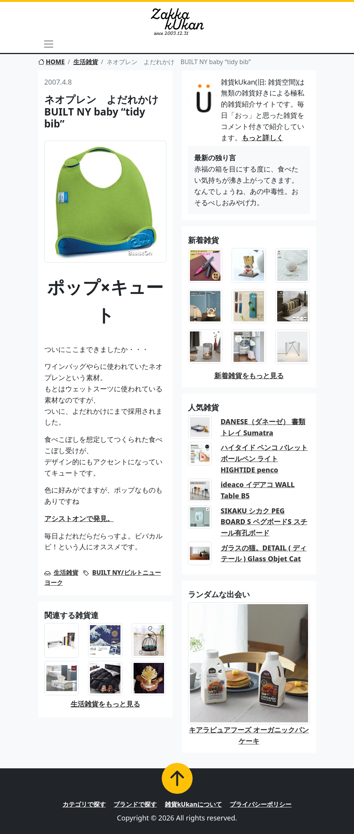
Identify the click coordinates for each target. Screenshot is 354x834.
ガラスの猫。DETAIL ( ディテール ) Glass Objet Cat (264, 553)
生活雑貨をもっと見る (105, 703)
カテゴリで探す (84, 804)
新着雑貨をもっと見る (249, 375)
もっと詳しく (262, 137)
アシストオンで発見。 (79, 518)
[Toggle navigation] (48, 44)
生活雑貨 (85, 62)
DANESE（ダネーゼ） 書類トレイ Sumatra (263, 427)
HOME (51, 62)
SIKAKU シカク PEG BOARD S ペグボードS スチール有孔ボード (264, 522)
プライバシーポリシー (260, 804)
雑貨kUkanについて (193, 804)
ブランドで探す (135, 804)
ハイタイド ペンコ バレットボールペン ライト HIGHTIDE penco (264, 458)
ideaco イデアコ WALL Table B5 (258, 490)
